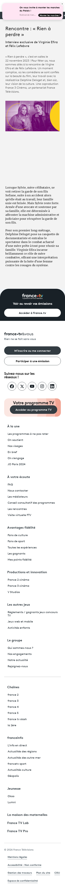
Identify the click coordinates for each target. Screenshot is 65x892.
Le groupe (14, 640)
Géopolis (13, 776)
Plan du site (43, 872)
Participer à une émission (32, 361)
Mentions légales (17, 857)
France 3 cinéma (18, 586)
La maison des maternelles (27, 814)
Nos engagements (20, 654)
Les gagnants (16, 553)
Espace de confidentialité (23, 880)
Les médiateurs (18, 497)
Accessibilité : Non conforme (24, 865)
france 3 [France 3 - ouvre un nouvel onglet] (13, 701)
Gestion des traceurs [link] (20, 872)
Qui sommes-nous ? (20, 648)
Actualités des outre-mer (24, 758)
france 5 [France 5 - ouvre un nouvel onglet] (13, 713)
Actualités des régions (22, 751)
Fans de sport (16, 541)
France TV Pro (17, 831)
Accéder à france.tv (32, 313)
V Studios (14, 592)
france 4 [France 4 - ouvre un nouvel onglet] (13, 707)
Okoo (11, 796)
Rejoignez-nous (18, 666)
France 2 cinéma (18, 580)
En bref (12, 452)
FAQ (10, 484)
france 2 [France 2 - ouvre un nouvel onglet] (13, 695)
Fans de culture (18, 535)
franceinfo (15, 737)
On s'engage (16, 458)
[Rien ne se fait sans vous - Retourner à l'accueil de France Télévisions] (32, 336)
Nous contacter (18, 490)
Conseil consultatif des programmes (31, 503)
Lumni (12, 802)
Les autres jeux (18, 604)
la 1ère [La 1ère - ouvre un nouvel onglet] (12, 725)
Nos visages (15, 446)
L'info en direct (17, 745)
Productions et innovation (27, 572)
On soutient (15, 440)
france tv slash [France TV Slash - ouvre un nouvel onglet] (17, 719)
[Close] (62, 4)
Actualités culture (19, 770)
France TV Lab (18, 822)
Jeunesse (14, 788)
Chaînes (13, 687)
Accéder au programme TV (33, 409)
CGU (57, 872)
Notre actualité (18, 660)
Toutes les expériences (22, 547)
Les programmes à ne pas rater (28, 434)
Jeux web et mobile (20, 621)
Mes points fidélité (20, 559)
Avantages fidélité (21, 527)
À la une (13, 426)
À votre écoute (18, 476)
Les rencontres (17, 509)
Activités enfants (19, 628)
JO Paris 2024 (16, 464)
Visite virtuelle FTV (19, 515)
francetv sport (17, 764)
